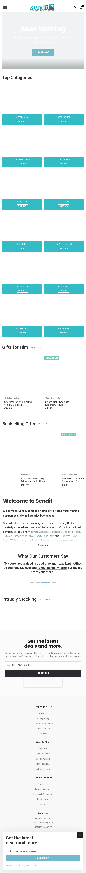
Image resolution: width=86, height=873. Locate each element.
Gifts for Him (22, 117)
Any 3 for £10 (64, 329)
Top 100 (43, 748)
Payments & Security (43, 723)
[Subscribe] (43, 673)
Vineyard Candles (38, 531)
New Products (42, 764)
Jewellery (64, 202)
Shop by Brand (43, 759)
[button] (32, 65)
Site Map (43, 733)
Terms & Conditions (43, 728)
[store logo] (42, 7)
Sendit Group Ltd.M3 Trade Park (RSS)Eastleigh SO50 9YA (43, 822)
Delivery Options (43, 789)
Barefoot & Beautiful (61, 531)
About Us (43, 713)
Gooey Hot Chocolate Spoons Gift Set (57, 403)
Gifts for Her (64, 117)
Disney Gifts (63, 286)
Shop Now (22, 121)
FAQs (42, 804)
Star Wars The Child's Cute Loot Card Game (53, 480)
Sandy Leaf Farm (44, 536)
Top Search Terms (43, 769)
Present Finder (43, 754)
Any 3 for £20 (22, 329)
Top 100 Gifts (64, 160)
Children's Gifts (22, 160)
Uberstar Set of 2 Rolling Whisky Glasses (18, 403)
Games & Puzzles (64, 244)
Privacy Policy (43, 718)
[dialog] (43, 851)
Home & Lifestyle (22, 202)
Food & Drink (22, 244)
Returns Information (42, 794)
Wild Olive (28, 536)
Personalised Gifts (22, 286)
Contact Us (43, 784)
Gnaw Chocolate (52, 398)
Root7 (78, 531)
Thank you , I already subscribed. (21, 865)
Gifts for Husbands (13, 398)
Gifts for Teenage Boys (49, 474)
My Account (42, 799)
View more (36, 347)
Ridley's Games (12, 536)
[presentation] (43, 682)
